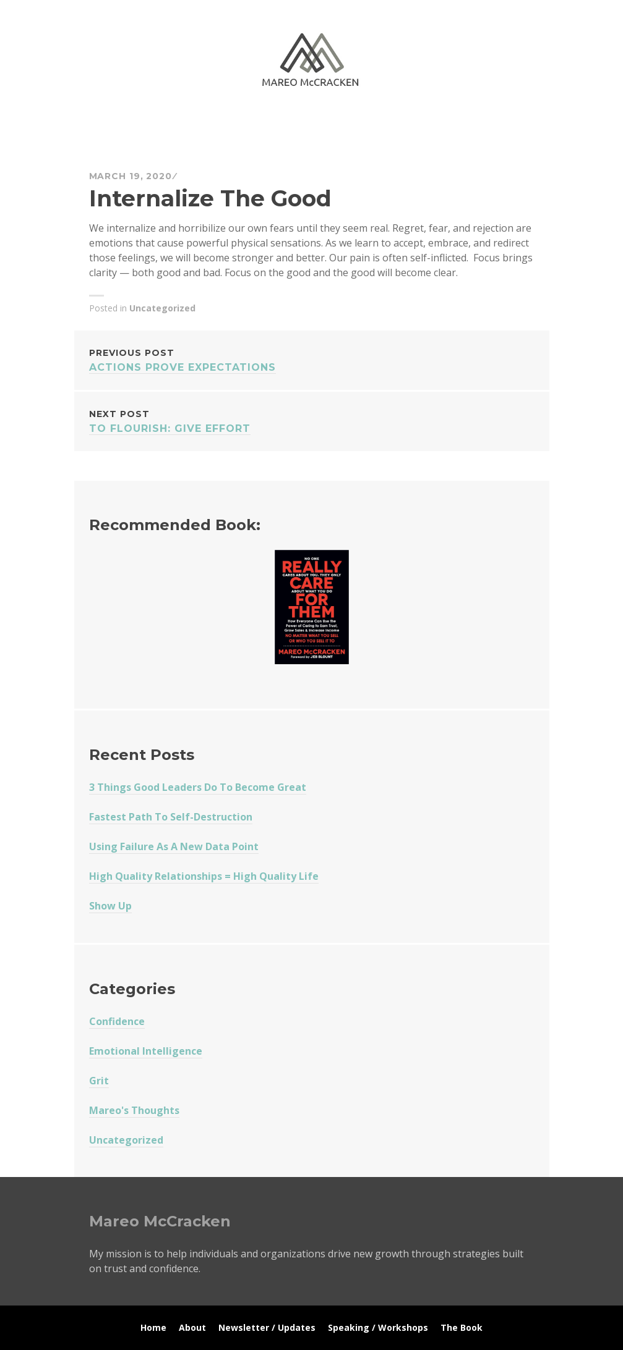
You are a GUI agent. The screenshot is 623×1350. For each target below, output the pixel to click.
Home (153, 1327)
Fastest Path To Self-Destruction (170, 817)
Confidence (117, 1021)
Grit (99, 1080)
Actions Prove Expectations (312, 359)
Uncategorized (162, 308)
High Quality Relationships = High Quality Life (204, 876)
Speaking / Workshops (378, 1327)
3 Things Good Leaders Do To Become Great (197, 787)
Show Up (110, 906)
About (192, 1327)
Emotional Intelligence (145, 1051)
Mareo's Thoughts (134, 1110)
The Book (461, 1327)
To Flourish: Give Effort (312, 420)
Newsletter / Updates (267, 1327)
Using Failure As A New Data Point (174, 846)
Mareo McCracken (175, 123)
